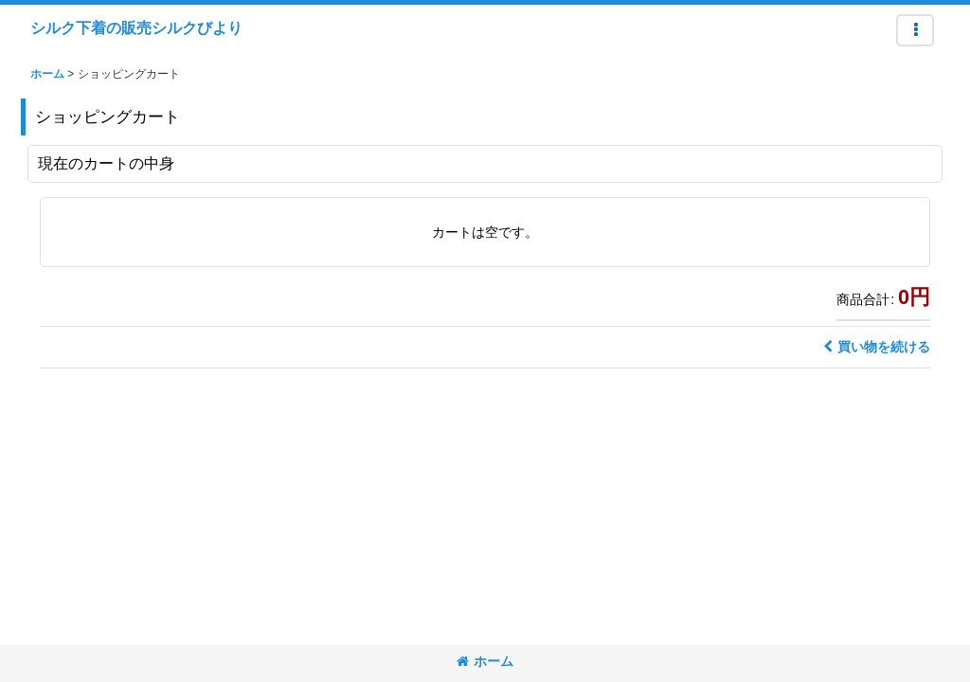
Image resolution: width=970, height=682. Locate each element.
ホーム (485, 661)
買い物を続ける (876, 346)
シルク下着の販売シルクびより (136, 27)
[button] (915, 30)
